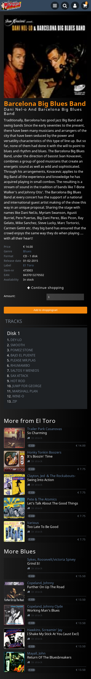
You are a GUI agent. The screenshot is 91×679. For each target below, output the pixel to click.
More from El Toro (30, 420)
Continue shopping (45, 287)
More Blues (20, 551)
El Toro (28, 265)
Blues (27, 251)
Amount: (9, 296)
